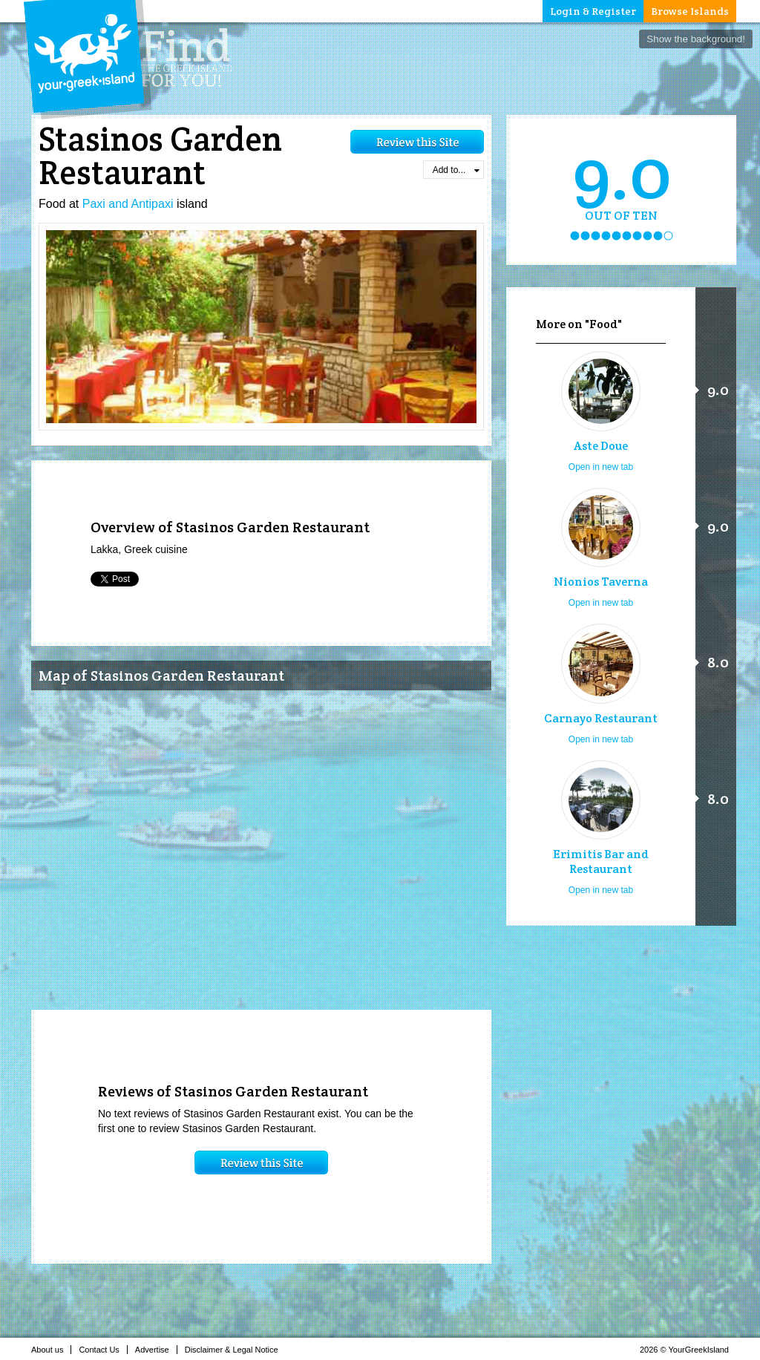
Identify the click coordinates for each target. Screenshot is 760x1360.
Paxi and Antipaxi (128, 203)
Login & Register (593, 11)
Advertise (156, 1349)
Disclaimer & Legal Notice (235, 1349)
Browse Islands (690, 11)
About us (51, 1349)
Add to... (456, 170)
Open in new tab (601, 467)
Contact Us (103, 1349)
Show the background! (695, 39)
